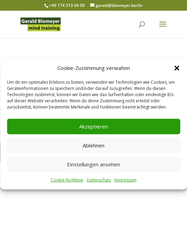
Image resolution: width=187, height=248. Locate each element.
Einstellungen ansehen (93, 164)
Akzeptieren (93, 126)
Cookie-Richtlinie (67, 180)
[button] (176, 68)
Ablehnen (93, 145)
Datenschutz (99, 180)
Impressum (125, 180)
